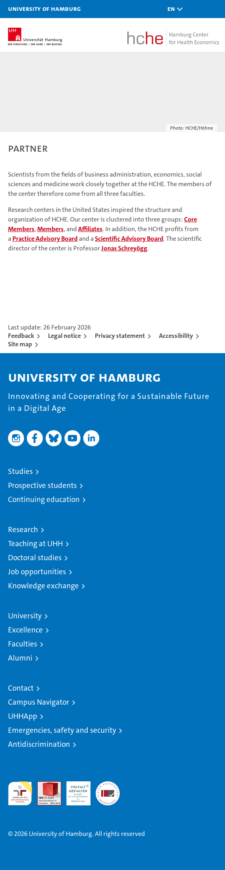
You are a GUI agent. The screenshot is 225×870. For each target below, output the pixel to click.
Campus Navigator (38, 702)
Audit (44, 785)
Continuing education (44, 499)
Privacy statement (120, 335)
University (25, 616)
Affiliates (90, 229)
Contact (21, 688)
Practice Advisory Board (45, 238)
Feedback (21, 335)
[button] (173, 9)
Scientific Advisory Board (129, 238)
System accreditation (108, 789)
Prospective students (42, 485)
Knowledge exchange (43, 586)
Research (23, 529)
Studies (20, 471)
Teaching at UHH (35, 544)
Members (50, 229)
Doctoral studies (35, 558)
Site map (20, 344)
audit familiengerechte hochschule (20, 793)
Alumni (20, 658)
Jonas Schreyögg (124, 248)
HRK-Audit (74, 789)
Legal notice (64, 335)
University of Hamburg (44, 8)
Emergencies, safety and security (62, 730)
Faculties (22, 644)
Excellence (25, 630)
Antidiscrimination (39, 744)
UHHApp (22, 716)
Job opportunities (37, 572)
